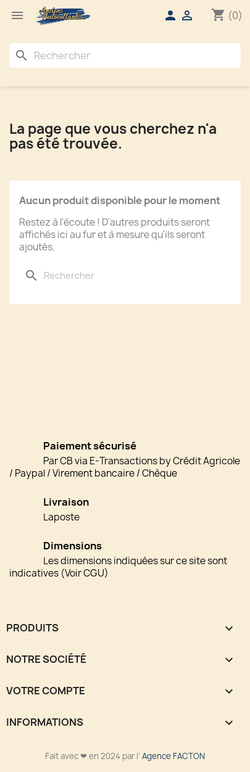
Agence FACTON (173, 756)
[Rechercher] (125, 55)
